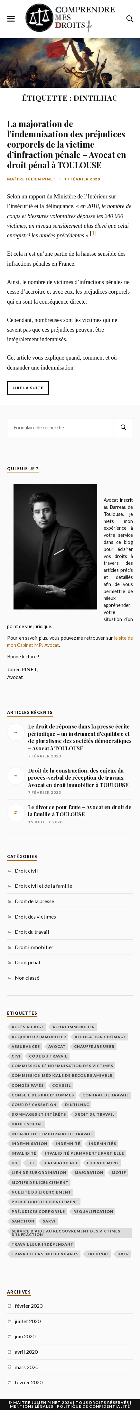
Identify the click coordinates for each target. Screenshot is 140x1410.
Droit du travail (32, 932)
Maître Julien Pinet (31, 179)
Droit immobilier (34, 947)
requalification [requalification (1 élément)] (93, 1211)
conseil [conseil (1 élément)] (61, 1085)
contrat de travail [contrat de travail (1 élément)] (105, 1095)
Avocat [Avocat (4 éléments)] (57, 1046)
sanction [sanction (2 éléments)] (23, 1221)
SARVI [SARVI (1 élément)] (49, 1221)
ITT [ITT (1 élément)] (31, 1163)
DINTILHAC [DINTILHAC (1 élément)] (77, 1105)
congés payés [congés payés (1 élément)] (28, 1085)
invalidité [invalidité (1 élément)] (24, 1153)
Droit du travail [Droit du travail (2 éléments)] (94, 1114)
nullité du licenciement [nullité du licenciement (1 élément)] (41, 1192)
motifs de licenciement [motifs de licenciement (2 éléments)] (40, 1182)
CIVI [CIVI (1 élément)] (16, 1056)
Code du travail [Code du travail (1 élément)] (48, 1056)
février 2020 (28, 1382)
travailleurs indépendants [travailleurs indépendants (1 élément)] (45, 1254)
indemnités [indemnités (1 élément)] (102, 1143)
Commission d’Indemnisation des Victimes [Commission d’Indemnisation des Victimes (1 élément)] (62, 1066)
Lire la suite (28, 387)
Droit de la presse (34, 901)
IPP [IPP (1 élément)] (15, 1163)
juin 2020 (25, 1336)
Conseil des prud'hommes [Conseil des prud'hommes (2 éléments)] (43, 1095)
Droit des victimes (35, 916)
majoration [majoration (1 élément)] (89, 1172)
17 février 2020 (82, 179)
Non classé (27, 978)
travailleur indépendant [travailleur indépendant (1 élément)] (42, 1244)
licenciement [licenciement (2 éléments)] (103, 1163)
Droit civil (26, 870)
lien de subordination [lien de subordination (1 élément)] (39, 1172)
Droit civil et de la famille (43, 886)
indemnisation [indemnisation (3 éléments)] (29, 1143)
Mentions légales (31, 1406)
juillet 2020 (28, 1321)
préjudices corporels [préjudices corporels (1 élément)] (38, 1211)
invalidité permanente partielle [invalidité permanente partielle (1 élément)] (84, 1153)
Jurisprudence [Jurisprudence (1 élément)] (61, 1163)
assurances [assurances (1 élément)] (26, 1046)
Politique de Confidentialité (93, 1406)
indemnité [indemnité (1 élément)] (68, 1143)
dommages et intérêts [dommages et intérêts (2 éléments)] (39, 1114)
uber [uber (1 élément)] (123, 1254)
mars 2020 (26, 1367)
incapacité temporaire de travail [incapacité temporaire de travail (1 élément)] (52, 1134)
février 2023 (28, 1306)
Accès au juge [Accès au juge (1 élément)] (28, 1027)
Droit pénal (27, 962)
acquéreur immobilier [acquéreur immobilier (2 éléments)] (39, 1037)
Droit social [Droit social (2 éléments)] (27, 1124)
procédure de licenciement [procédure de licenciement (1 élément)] (45, 1202)
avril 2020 (26, 1352)
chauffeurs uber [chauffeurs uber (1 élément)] (94, 1046)
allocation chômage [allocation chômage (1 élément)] (100, 1037)
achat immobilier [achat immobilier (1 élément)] (73, 1027)
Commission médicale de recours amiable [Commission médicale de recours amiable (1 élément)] (62, 1075)
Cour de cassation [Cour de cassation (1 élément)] (34, 1105)
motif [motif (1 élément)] (119, 1172)
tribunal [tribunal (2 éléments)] (98, 1254)
